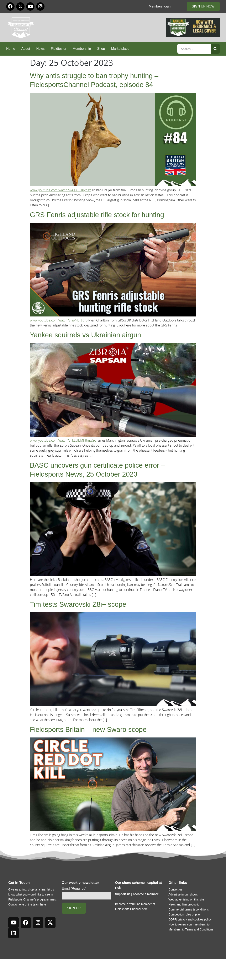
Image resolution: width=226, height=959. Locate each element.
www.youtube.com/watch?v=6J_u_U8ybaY (60, 190)
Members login (160, 6)
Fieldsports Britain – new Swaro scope (88, 729)
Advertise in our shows (183, 894)
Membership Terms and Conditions (190, 929)
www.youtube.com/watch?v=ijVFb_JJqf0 (59, 320)
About (25, 48)
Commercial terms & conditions (188, 909)
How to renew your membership (189, 924)
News (40, 48)
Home (10, 48)
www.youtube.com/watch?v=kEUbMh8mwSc (63, 440)
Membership (82, 48)
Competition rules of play (184, 914)
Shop (101, 48)
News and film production (184, 904)
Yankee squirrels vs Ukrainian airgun (85, 335)
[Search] (215, 49)
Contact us (175, 889)
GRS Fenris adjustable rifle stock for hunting (97, 215)
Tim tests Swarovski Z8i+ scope (78, 604)
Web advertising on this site (186, 899)
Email (74, 888)
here (43, 904)
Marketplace (120, 48)
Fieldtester (59, 48)
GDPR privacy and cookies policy (189, 919)
